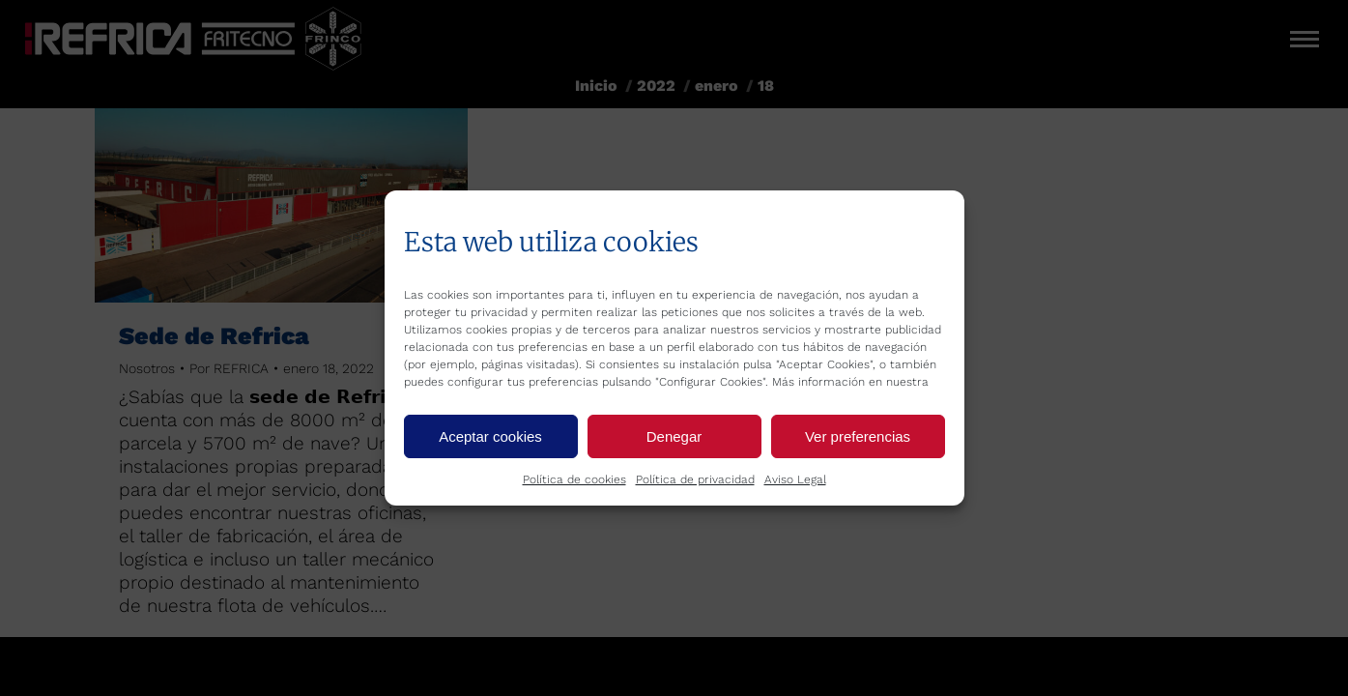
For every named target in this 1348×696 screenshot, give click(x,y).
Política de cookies (574, 479)
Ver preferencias (857, 436)
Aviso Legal (795, 479)
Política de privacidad (695, 479)
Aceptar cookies (490, 436)
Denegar (674, 436)
